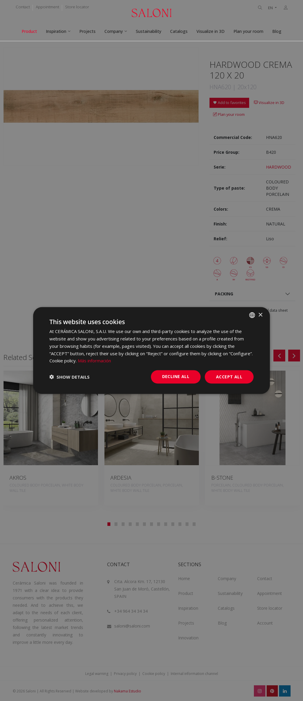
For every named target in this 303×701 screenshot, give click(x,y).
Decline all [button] (175, 376)
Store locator (77, 6)
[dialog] (151, 350)
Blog (276, 31)
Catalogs (179, 31)
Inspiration (56, 31)
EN (271, 7)
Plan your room (248, 31)
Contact (23, 6)
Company (113, 31)
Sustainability (148, 31)
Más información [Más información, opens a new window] (94, 361)
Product (29, 31)
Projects (87, 31)
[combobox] (252, 315)
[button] (69, 377)
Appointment (47, 6)
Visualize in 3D (210, 31)
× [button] (260, 315)
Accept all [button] (229, 377)
